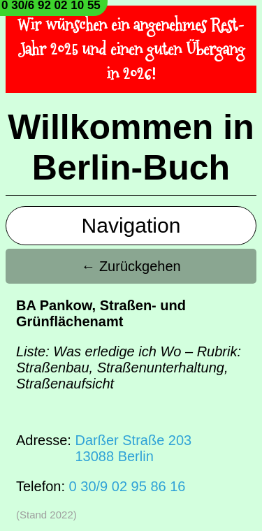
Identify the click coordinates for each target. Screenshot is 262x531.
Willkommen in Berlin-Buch (131, 147)
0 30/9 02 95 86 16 (127, 486)
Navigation (131, 225)
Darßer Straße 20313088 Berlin (133, 448)
